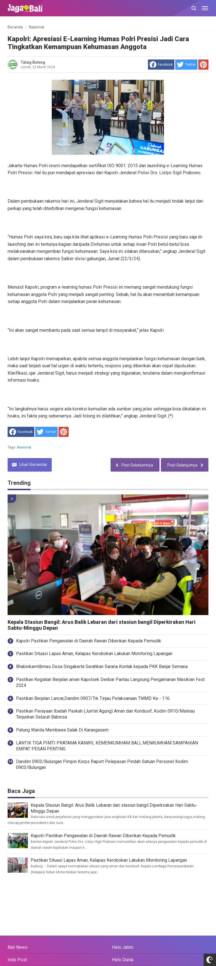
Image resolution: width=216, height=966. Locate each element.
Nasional (24, 447)
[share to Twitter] (186, 64)
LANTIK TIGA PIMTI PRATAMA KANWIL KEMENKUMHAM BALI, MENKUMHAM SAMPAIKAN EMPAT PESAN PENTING (107, 745)
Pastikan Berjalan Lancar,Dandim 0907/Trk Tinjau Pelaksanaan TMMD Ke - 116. (93, 698)
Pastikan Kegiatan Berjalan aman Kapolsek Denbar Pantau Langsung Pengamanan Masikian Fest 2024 (110, 682)
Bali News (18, 947)
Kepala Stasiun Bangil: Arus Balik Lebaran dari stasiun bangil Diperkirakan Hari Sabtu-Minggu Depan (101, 625)
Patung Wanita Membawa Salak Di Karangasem (62, 730)
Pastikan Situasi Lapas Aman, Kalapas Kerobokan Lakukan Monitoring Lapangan (94, 653)
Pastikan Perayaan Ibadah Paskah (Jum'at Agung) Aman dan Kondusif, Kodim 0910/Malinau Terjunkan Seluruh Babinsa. (105, 714)
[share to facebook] (161, 64)
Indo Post (17, 959)
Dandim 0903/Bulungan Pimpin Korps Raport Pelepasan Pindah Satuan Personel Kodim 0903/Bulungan (102, 764)
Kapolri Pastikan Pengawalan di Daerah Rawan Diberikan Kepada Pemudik (88, 641)
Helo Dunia (122, 959)
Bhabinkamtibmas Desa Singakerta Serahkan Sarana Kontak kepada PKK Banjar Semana (102, 666)
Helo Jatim (122, 947)
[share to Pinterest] (203, 64)
